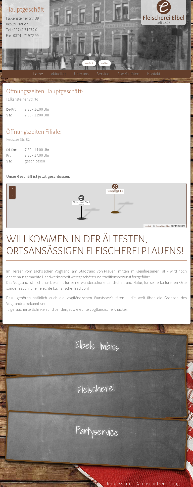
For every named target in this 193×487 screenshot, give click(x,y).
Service (102, 73)
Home (38, 73)
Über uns (81, 73)
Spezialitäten (128, 73)
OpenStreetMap (163, 226)
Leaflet (148, 226)
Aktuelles (58, 73)
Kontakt (153, 73)
